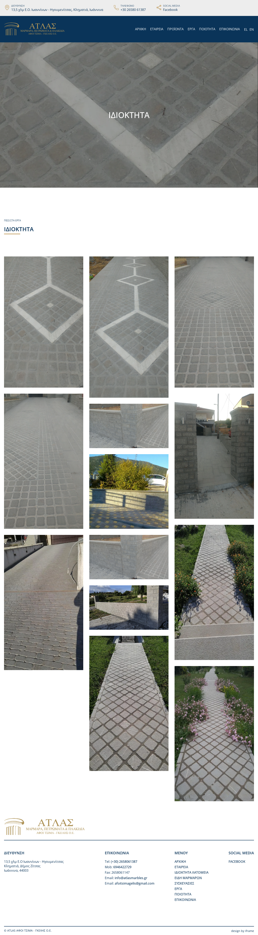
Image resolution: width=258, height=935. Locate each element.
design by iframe (242, 931)
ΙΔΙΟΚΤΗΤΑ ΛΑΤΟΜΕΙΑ (191, 872)
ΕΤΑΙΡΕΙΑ (156, 29)
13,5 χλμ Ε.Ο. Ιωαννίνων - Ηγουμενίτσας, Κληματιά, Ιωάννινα (57, 9)
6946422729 (122, 867)
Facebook (170, 9)
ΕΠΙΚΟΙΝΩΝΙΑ (229, 29)
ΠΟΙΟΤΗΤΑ (207, 29)
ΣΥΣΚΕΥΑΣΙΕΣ (184, 883)
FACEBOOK (237, 861)
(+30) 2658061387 (124, 861)
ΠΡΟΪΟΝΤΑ (175, 29)
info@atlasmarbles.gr (131, 878)
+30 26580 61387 (133, 9)
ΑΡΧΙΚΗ (140, 29)
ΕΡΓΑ (191, 29)
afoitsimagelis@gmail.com (134, 883)
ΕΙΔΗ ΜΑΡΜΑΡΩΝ (188, 878)
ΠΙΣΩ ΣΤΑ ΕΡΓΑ (12, 220)
